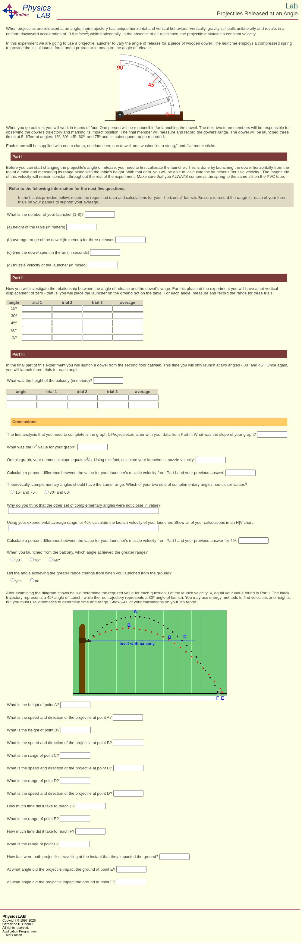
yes (18, 581)
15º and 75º (25, 492)
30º (18, 560)
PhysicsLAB (14, 916)
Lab (292, 6)
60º (57, 560)
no (37, 581)
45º (38, 560)
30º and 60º (59, 492)
